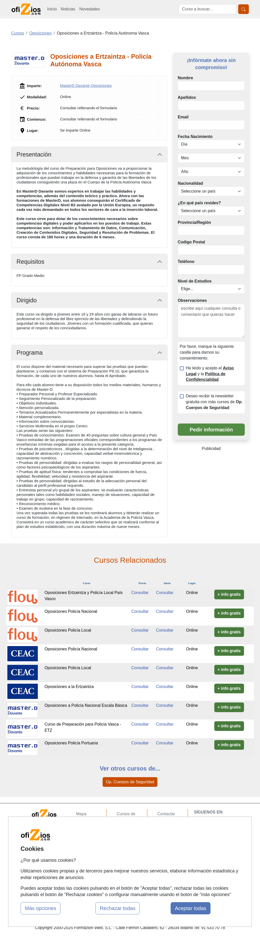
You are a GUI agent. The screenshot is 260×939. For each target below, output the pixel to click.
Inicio (52, 9)
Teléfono (186, 261)
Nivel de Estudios (195, 281)
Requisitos (30, 261)
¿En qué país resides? (199, 203)
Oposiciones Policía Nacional (70, 611)
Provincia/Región (194, 222)
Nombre (185, 78)
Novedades (89, 9)
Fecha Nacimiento (195, 136)
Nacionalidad (190, 183)
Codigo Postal (191, 242)
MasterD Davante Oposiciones (85, 85)
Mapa (81, 814)
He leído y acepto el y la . (210, 374)
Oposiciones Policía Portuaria (71, 743)
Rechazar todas (117, 908)
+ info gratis (229, 594)
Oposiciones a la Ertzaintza (69, 686)
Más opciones (40, 908)
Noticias (68, 9)
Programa (30, 352)
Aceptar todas (190, 908)
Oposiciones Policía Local (67, 630)
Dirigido (27, 300)
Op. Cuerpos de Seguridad (130, 782)
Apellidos (187, 97)
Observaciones (192, 300)
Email (183, 117)
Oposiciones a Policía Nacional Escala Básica (85, 705)
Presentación (34, 154)
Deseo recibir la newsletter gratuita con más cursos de (214, 402)
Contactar (166, 814)
